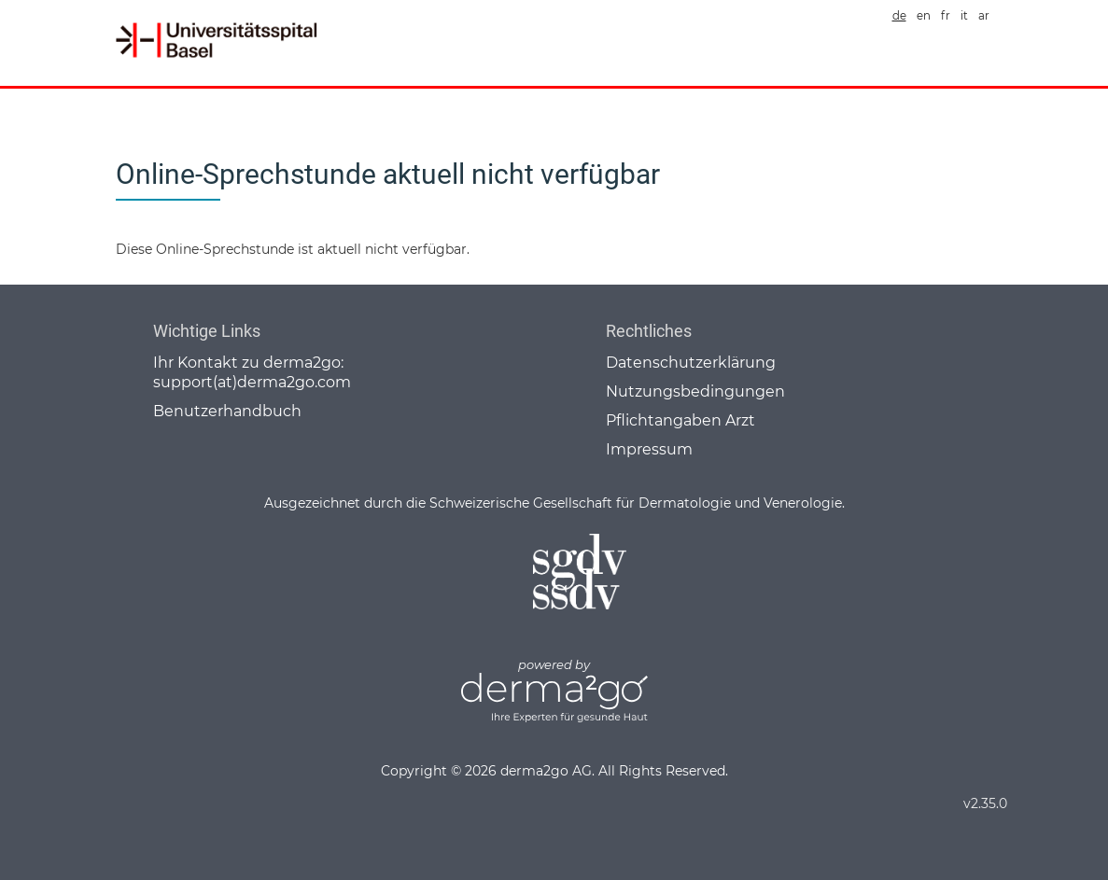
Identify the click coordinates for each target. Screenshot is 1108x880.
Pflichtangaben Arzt (680, 420)
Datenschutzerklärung (691, 362)
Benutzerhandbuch (227, 411)
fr (945, 15)
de (899, 15)
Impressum (649, 449)
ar (983, 15)
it (964, 15)
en (924, 15)
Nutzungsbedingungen (695, 391)
